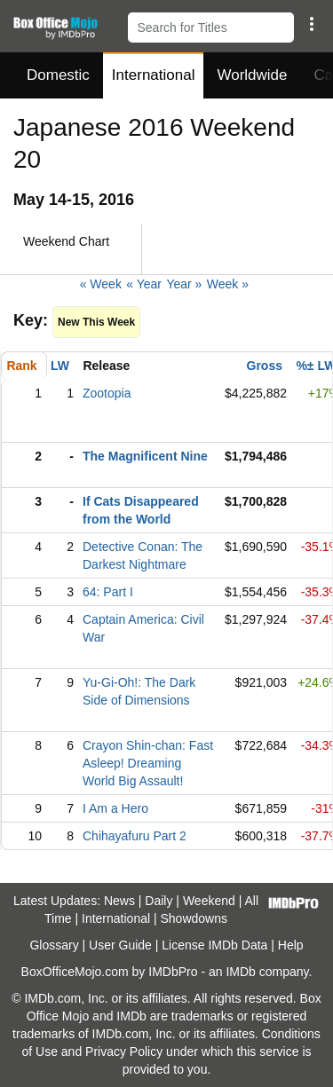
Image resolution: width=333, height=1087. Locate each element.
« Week (101, 284)
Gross (264, 365)
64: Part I (108, 592)
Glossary (53, 945)
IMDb (240, 972)
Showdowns (194, 918)
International (153, 75)
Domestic (58, 75)
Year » (184, 284)
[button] (311, 24)
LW (60, 365)
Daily (158, 901)
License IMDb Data (214, 945)
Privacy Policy (124, 1051)
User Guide (120, 945)
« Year (144, 284)
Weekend (209, 901)
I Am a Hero (115, 808)
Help (291, 945)
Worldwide (252, 75)
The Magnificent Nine (145, 456)
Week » (228, 284)
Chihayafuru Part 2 (134, 836)
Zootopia (107, 393)
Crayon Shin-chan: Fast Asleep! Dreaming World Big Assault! (148, 763)
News (119, 901)
